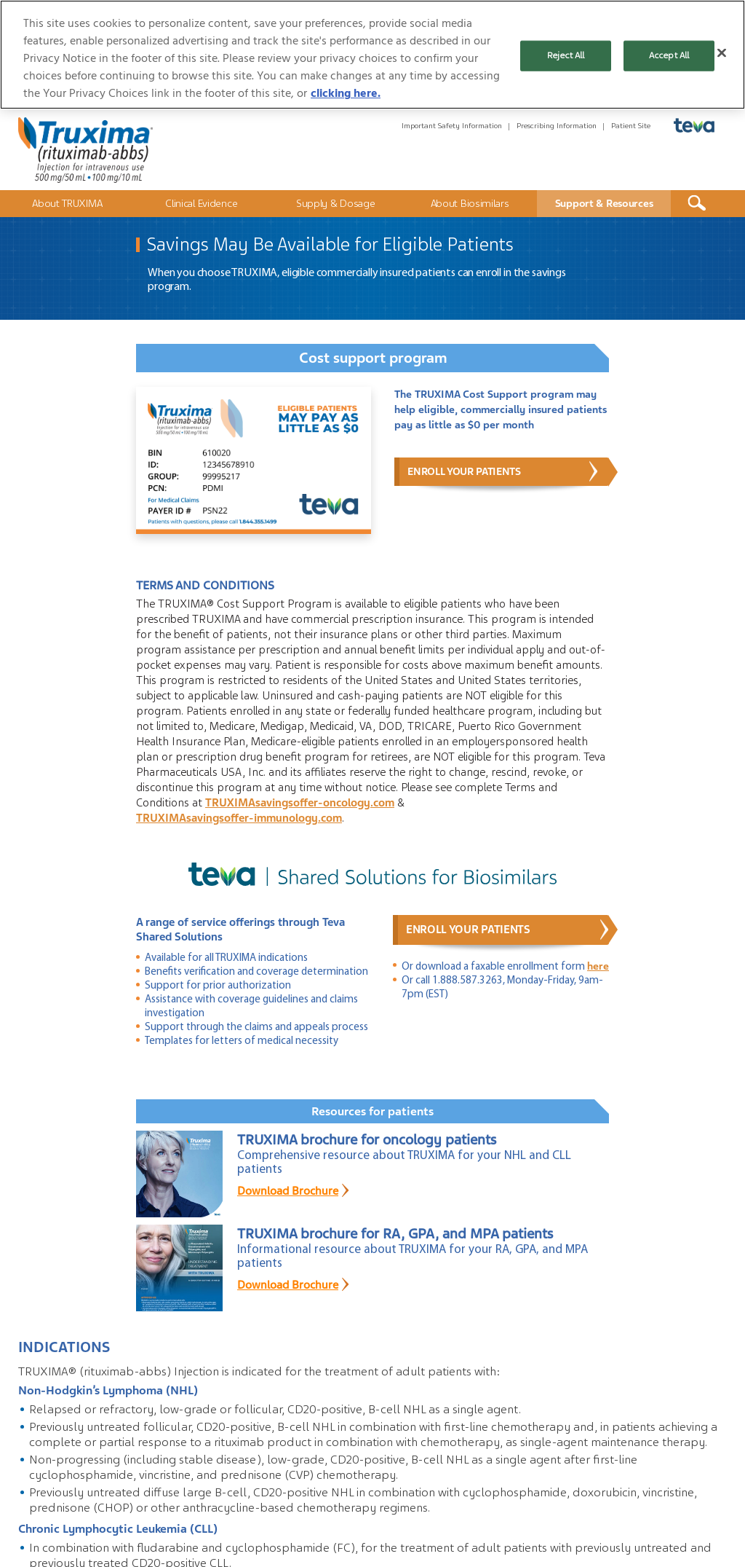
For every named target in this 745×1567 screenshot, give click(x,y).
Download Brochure (287, 1191)
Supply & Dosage (335, 203)
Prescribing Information (557, 125)
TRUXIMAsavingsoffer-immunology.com (239, 818)
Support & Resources (604, 203)
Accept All (669, 55)
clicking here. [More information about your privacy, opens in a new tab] (346, 93)
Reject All (565, 55)
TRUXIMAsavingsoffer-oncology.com (299, 803)
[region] (372, 54)
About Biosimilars (470, 203)
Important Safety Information (452, 125)
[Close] (722, 53)
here (598, 966)
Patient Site (630, 125)
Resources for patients (372, 1111)
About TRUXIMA (67, 203)
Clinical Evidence (201, 203)
